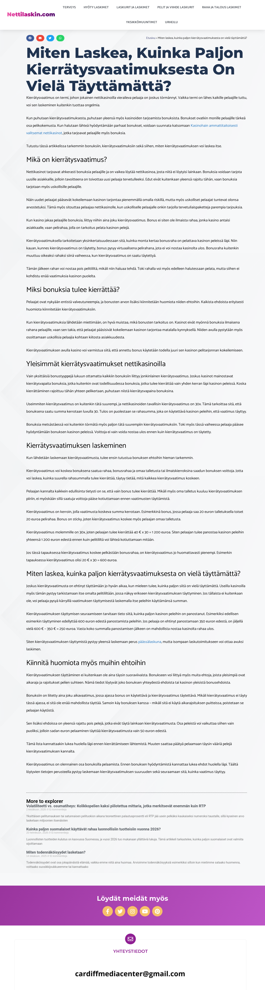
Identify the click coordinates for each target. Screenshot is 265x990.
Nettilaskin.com (31, 14)
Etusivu (150, 38)
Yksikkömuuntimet (142, 22)
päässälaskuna (149, 642)
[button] (30, 38)
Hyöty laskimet (97, 7)
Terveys (70, 7)
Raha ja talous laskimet (222, 7)
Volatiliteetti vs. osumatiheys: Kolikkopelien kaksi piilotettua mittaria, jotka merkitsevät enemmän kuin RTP (116, 806)
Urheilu (172, 22)
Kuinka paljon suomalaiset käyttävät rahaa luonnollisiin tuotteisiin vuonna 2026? (93, 829)
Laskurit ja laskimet (134, 7)
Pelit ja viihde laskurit (176, 7)
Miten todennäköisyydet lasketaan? (56, 852)
